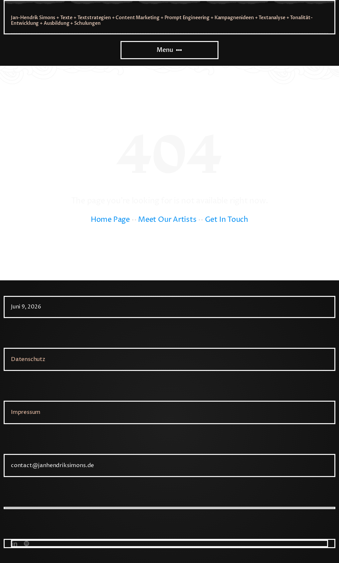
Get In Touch (226, 220)
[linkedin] (14, 543)
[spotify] (26, 543)
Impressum (25, 412)
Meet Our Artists (167, 220)
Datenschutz (28, 359)
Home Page (110, 220)
